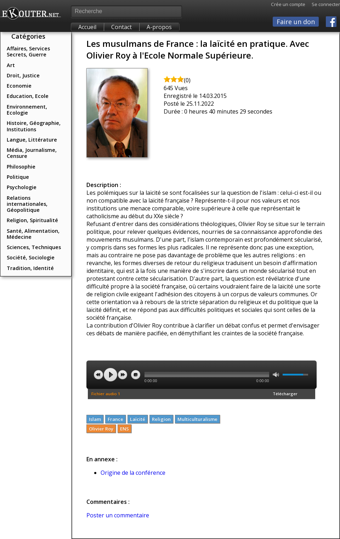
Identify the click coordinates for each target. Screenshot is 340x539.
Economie (19, 85)
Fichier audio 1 (105, 393)
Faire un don (296, 21)
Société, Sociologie (31, 257)
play (110, 375)
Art (11, 65)
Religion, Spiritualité (32, 220)
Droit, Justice (23, 75)
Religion (161, 419)
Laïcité (137, 419)
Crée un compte (288, 4)
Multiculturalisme (197, 419)
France (115, 419)
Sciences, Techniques (34, 247)
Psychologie (21, 187)
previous (98, 375)
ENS (124, 428)
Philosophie (21, 166)
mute (276, 374)
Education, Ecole (28, 96)
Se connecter (322, 4)
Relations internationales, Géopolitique (27, 204)
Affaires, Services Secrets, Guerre (28, 51)
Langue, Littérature (32, 139)
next (123, 375)
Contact (121, 27)
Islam (95, 419)
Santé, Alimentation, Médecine (33, 233)
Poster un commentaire (117, 515)
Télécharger (285, 393)
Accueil (87, 27)
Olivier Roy (101, 428)
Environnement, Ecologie (27, 109)
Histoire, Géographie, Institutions (34, 126)
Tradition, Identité (30, 268)
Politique (18, 177)
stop (136, 375)
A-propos (159, 27)
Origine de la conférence (133, 473)
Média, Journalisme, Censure (32, 153)
